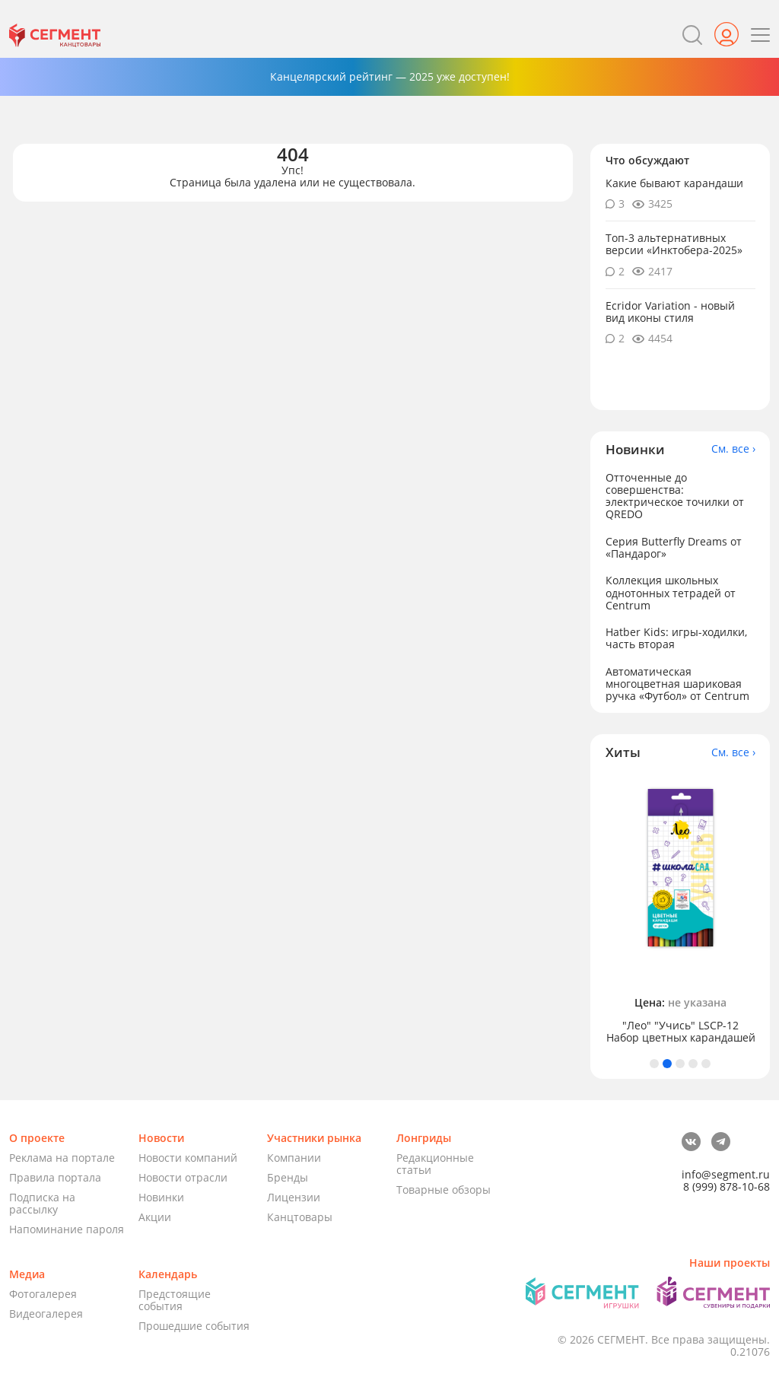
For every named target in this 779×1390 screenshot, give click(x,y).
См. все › (733, 449)
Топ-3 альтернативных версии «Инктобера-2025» (674, 244)
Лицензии (293, 1197)
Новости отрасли (182, 1177)
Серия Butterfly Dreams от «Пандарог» (674, 547)
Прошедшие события (194, 1325)
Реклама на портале (62, 1157)
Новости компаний (187, 1157)
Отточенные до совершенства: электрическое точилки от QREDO (675, 495)
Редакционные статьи (435, 1163)
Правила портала (55, 1177)
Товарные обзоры (443, 1189)
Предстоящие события (174, 1300)
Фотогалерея (43, 1294)
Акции (154, 1217)
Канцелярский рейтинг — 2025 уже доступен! (390, 76)
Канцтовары (299, 1217)
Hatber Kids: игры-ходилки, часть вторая (676, 638)
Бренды (287, 1177)
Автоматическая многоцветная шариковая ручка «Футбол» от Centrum (677, 683)
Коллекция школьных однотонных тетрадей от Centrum (671, 592)
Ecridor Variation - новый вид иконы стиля (670, 311)
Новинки (161, 1197)
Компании (294, 1157)
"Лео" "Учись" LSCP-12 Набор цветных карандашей (680, 1031)
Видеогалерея (46, 1313)
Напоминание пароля (66, 1229)
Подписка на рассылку (42, 1203)
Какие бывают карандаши (674, 183)
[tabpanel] (680, 909)
